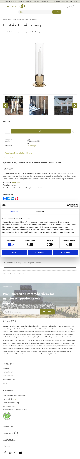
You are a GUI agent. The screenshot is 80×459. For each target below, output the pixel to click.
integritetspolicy (29, 316)
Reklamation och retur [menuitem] (9, 379)
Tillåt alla (65, 253)
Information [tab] (40, 211)
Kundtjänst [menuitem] (6, 368)
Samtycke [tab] (14, 211)
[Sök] (56, 12)
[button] (3, 6)
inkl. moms (73, 1)
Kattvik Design (31, 145)
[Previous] (5, 105)
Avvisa (15, 253)
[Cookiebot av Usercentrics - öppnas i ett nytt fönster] (68, 205)
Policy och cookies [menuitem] (8, 376)
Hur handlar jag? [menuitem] (8, 372)
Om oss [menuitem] (5, 383)
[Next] (74, 105)
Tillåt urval (40, 253)
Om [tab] (66, 211)
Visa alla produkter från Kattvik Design (18, 153)
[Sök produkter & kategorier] (35, 12)
